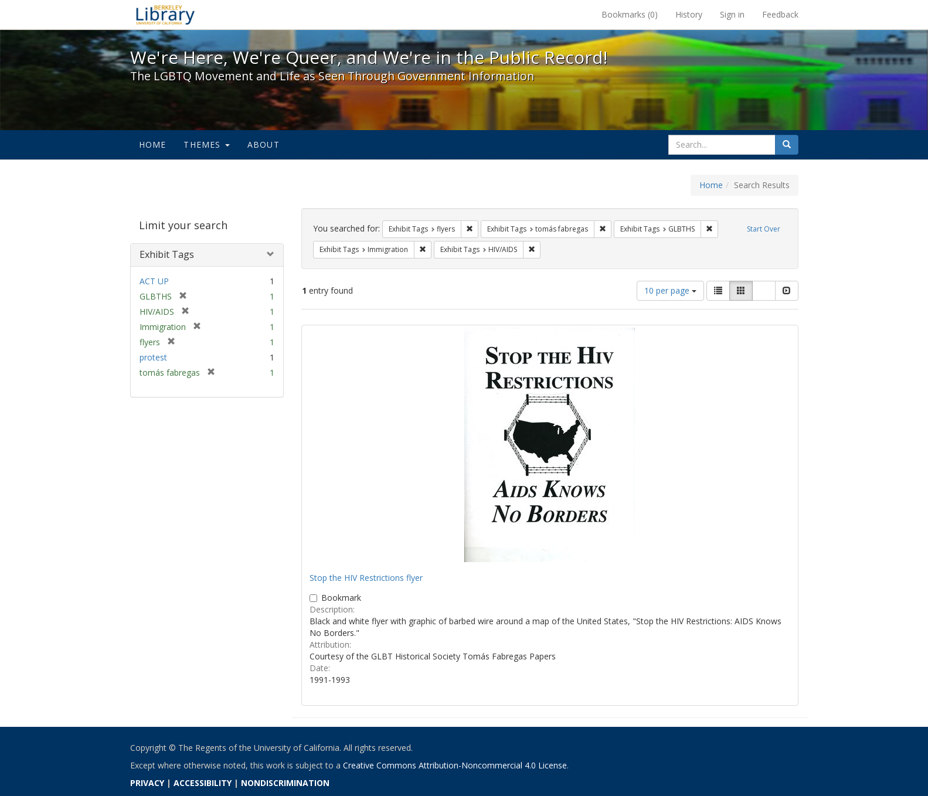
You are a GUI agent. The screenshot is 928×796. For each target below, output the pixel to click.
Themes (206, 144)
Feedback (780, 14)
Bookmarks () (629, 14)
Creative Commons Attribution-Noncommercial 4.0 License (455, 765)
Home (152, 144)
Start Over (763, 229)
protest (153, 357)
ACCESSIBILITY (203, 782)
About (263, 144)
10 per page (670, 290)
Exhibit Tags (167, 254)
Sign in (732, 14)
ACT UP (154, 281)
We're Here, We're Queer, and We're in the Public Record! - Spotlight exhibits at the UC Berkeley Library (165, 14)
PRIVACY (147, 782)
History (688, 14)
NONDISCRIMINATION (285, 782)
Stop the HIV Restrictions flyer (366, 577)
